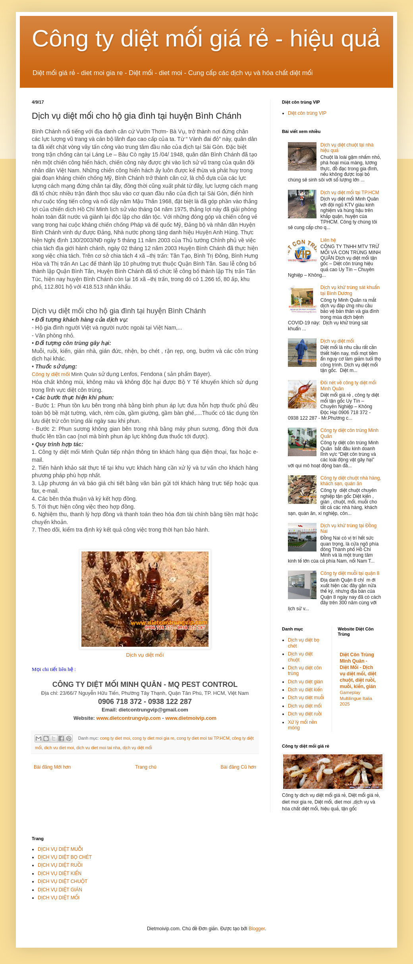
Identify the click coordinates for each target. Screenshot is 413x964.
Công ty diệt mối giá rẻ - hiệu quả (206, 38)
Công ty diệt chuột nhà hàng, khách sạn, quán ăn (350, 480)
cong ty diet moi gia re (153, 738)
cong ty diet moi (115, 738)
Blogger (257, 928)
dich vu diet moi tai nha (98, 747)
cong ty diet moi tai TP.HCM (203, 738)
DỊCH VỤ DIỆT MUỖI (60, 849)
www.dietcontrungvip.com (128, 718)
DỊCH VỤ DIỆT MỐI (58, 897)
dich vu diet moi (59, 747)
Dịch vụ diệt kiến (305, 689)
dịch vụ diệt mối (137, 747)
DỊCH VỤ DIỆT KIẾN (59, 873)
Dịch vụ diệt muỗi (306, 697)
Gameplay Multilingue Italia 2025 (356, 698)
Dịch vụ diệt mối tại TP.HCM (349, 192)
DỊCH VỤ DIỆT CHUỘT (62, 881)
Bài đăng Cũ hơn (238, 767)
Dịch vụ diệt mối (145, 655)
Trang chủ (145, 767)
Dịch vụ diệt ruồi (305, 714)
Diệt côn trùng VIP (307, 113)
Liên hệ (328, 240)
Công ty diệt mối (51, 374)
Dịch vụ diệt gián (305, 681)
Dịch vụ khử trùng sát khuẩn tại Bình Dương (350, 290)
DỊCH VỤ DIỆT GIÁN (60, 890)
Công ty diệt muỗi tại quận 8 (350, 573)
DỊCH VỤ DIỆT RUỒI (60, 865)
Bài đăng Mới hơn (52, 767)
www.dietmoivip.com (190, 718)
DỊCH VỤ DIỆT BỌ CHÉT (65, 857)
